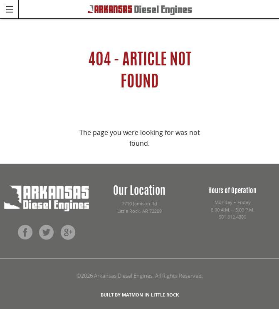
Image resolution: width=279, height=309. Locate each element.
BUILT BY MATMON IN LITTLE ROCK (140, 295)
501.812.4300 (232, 217)
